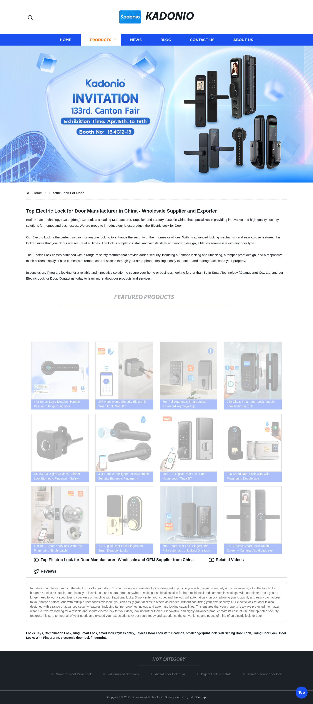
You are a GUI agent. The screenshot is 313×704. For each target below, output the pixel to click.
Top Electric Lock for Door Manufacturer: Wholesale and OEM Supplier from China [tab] (114, 560)
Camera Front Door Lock (75, 674)
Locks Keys (34, 633)
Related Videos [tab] (226, 560)
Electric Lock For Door (66, 193)
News (136, 40)
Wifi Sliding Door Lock (234, 633)
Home (65, 40)
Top (301, 692)
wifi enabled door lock (124, 674)
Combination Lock (58, 633)
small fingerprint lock (201, 633)
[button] (30, 17)
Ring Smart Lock (85, 633)
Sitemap (200, 697)
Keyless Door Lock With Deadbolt (160, 633)
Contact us (202, 40)
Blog (165, 40)
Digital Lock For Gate (217, 674)
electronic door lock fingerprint (83, 637)
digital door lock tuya (171, 674)
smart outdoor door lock (266, 674)
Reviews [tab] (45, 571)
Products (100, 40)
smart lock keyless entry (116, 633)
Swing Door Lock (265, 633)
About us (243, 40)
